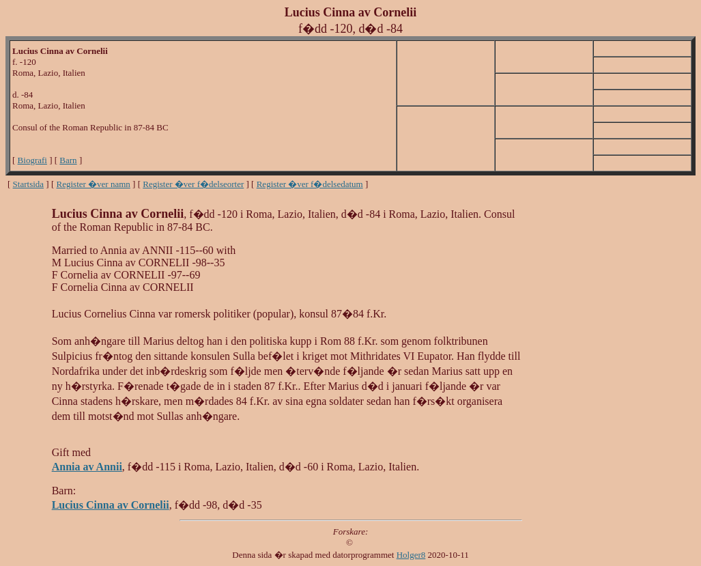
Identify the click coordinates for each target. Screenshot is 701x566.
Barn (67, 160)
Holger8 (411, 555)
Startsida (28, 184)
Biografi (32, 160)
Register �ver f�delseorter (193, 184)
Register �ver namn (93, 184)
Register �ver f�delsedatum (310, 184)
